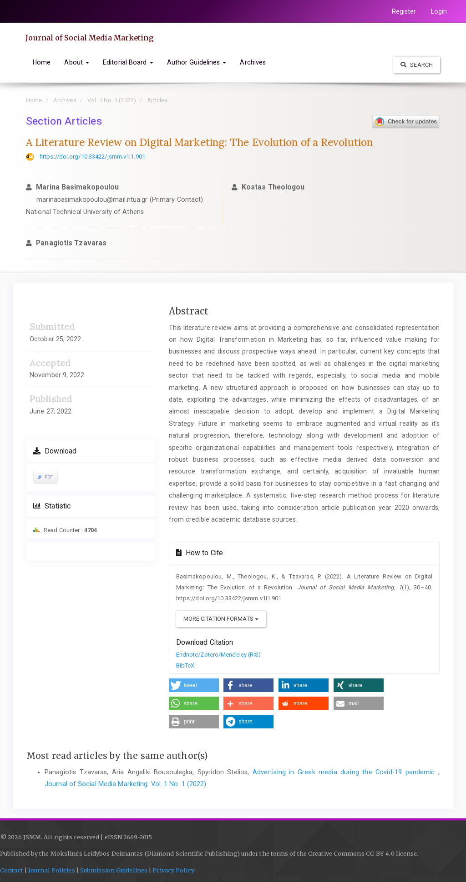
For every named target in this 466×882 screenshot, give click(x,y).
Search (416, 64)
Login (439, 11)
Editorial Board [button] (128, 62)
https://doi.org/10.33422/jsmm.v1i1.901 (92, 156)
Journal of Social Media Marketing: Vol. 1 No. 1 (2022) (125, 783)
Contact (11, 870)
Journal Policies (51, 870)
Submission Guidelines (113, 870)
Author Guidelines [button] (197, 62)
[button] (194, 685)
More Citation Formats (220, 618)
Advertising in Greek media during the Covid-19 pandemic (345, 772)
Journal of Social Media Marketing (89, 37)
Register (404, 11)
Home (42, 62)
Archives (253, 62)
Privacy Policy (173, 870)
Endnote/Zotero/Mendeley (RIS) (218, 654)
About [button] (76, 62)
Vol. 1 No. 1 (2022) (111, 100)
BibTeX (185, 665)
